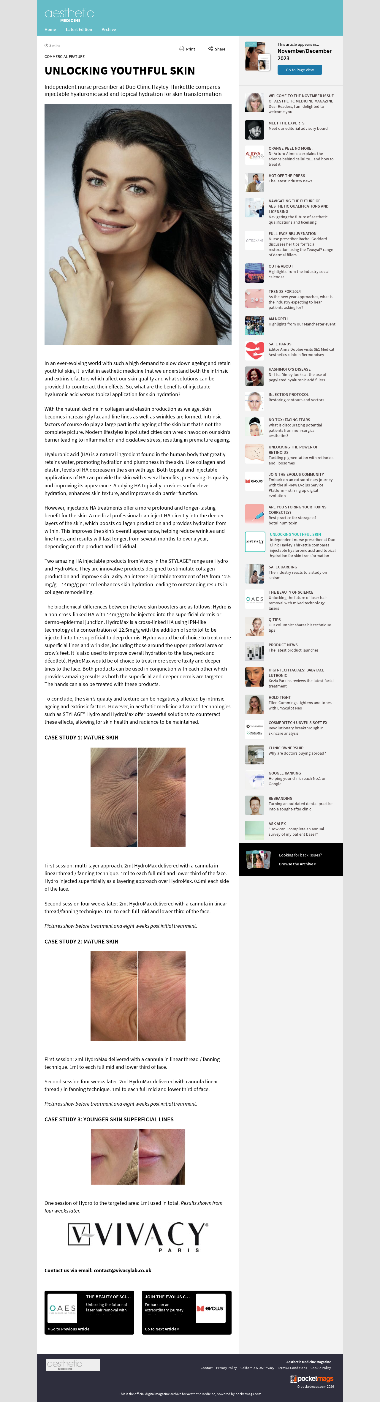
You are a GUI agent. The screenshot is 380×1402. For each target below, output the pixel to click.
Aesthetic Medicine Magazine (308, 1362)
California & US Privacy (257, 1367)
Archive (109, 29)
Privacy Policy (226, 1367)
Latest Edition (79, 29)
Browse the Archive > (297, 864)
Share (216, 48)
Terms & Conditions (292, 1367)
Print (187, 48)
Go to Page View (300, 69)
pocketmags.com (313, 1386)
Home (50, 29)
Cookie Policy (321, 1367)
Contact (207, 1367)
